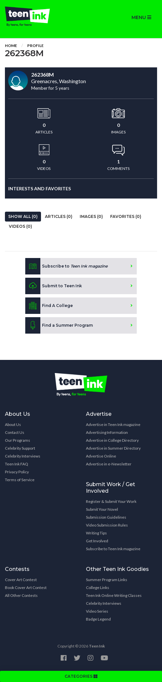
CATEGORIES (81, 676)
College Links (97, 587)
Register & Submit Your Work (111, 501)
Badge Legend (98, 619)
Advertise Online (101, 456)
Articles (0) (58, 216)
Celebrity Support (20, 448)
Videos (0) (20, 226)
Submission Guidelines (106, 517)
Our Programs (17, 440)
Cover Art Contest (21, 579)
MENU (141, 17)
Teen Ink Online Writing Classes (114, 595)
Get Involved (97, 540)
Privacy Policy (17, 471)
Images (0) (91, 216)
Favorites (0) (125, 216)
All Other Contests (21, 595)
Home (11, 45)
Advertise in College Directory (112, 440)
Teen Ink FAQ (16, 463)
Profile (35, 45)
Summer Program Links (106, 579)
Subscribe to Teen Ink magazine (113, 548)
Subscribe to (66, 266)
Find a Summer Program (59, 325)
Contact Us (14, 432)
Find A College (49, 305)
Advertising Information (107, 432)
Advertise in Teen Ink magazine (113, 424)
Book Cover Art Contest (26, 587)
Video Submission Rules (107, 525)
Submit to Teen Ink (53, 286)
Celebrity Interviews (22, 456)
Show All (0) (23, 216)
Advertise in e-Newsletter (109, 463)
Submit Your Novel (102, 509)
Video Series (97, 611)
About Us (13, 424)
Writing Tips (96, 532)
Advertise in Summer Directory (113, 448)
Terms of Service (19, 479)
